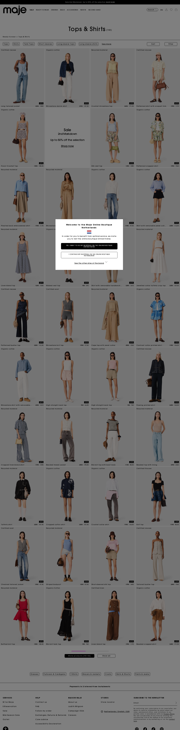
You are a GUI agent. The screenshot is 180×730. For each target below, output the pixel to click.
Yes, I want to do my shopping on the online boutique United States (90, 246)
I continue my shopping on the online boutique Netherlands (90, 255)
